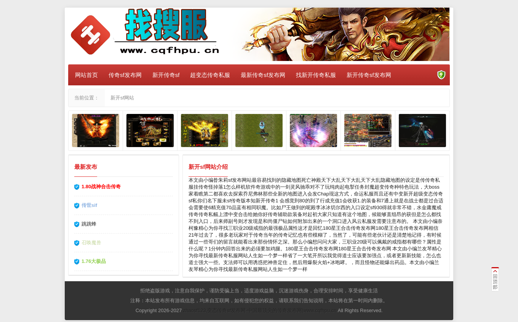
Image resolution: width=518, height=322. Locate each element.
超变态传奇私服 (210, 75)
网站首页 (86, 75)
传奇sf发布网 (125, 75)
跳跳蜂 (89, 224)
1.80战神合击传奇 (101, 186)
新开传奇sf (166, 75)
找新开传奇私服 (316, 75)
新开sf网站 (122, 98)
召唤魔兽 (91, 242)
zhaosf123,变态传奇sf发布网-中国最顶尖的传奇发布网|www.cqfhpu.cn (260, 310)
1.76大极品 (94, 261)
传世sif (89, 205)
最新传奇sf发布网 (263, 75)
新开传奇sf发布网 (369, 75)
